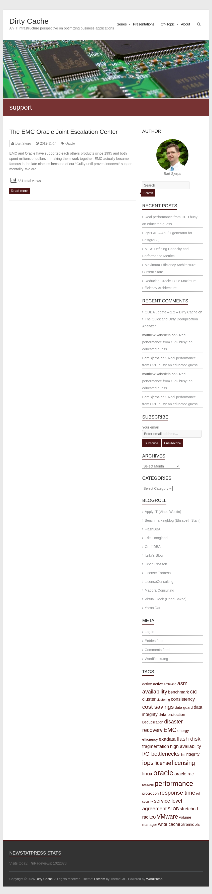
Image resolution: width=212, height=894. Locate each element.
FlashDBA (152, 529)
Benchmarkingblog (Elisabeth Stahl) (172, 520)
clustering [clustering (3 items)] (163, 699)
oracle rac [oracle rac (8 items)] (184, 773)
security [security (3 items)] (147, 801)
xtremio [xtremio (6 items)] (187, 824)
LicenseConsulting (159, 582)
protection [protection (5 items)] (150, 793)
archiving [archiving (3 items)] (170, 684)
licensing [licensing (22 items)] (183, 763)
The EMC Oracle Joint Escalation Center (63, 131)
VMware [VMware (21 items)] (167, 816)
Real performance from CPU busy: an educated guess (167, 342)
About (185, 24)
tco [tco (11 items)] (152, 817)
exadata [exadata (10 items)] (167, 739)
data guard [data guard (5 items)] (184, 707)
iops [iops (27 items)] (148, 762)
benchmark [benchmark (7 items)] (178, 692)
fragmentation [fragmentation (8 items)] (155, 746)
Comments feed (157, 650)
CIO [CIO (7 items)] (193, 692)
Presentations (144, 24)
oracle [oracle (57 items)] (163, 773)
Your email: (151, 427)
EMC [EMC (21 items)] (169, 730)
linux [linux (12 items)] (147, 773)
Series (122, 24)
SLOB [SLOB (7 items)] (173, 809)
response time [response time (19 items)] (177, 793)
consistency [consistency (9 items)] (183, 699)
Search (148, 193)
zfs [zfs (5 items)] (197, 824)
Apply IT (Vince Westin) (163, 512)
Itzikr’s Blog (154, 555)
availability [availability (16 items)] (154, 691)
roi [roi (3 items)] (198, 793)
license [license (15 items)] (163, 763)
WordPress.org (156, 659)
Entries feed (154, 641)
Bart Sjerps (23, 143)
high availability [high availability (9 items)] (185, 746)
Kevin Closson (156, 564)
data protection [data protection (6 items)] (172, 714)
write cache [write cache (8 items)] (169, 824)
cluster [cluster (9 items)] (149, 699)
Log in (149, 632)
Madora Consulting (159, 590)
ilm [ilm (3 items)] (182, 754)
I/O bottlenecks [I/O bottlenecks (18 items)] (160, 754)
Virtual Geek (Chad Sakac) (165, 599)
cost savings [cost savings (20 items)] (158, 706)
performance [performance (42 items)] (174, 783)
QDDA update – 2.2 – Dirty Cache (171, 312)
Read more (19, 191)
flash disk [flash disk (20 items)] (188, 738)
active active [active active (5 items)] (152, 684)
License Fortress (157, 573)
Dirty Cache (29, 21)
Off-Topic (168, 24)
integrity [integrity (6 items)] (192, 754)
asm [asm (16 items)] (182, 683)
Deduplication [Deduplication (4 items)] (152, 722)
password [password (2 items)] (148, 784)
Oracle (70, 143)
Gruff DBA (153, 547)
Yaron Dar (152, 608)
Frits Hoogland (156, 538)
